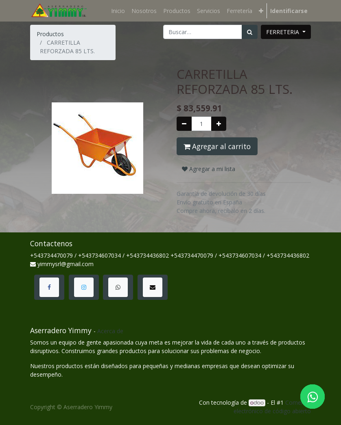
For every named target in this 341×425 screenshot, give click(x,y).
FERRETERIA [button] (283, 32)
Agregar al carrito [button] (217, 146)
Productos (50, 34)
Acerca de (110, 331)
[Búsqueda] (250, 32)
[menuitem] (118, 10)
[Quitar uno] (184, 124)
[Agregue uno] (218, 124)
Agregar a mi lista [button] (208, 169)
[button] (261, 10)
